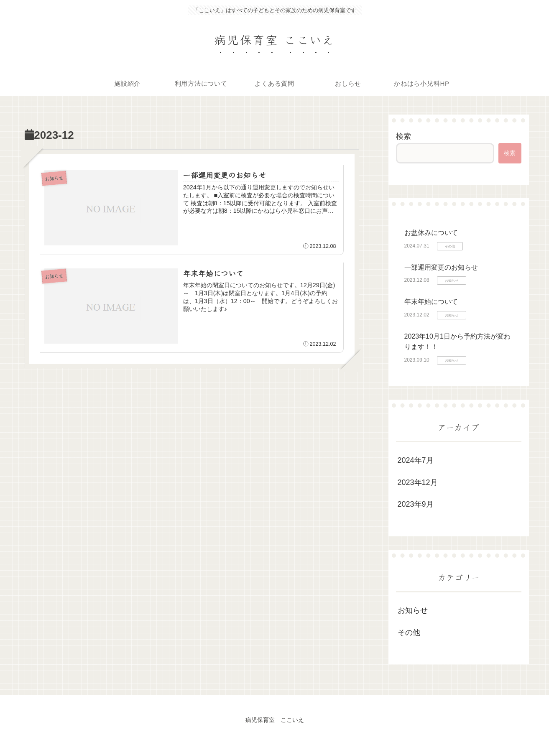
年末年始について (431, 301)
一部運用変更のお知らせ (441, 267)
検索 (403, 136)
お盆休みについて (431, 232)
